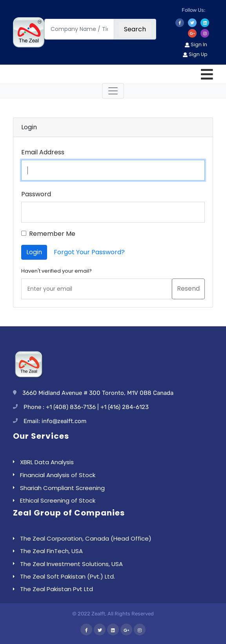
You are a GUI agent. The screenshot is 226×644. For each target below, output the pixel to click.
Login (34, 252)
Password (36, 194)
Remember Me (52, 233)
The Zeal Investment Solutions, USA (71, 564)
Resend (188, 288)
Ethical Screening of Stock (57, 500)
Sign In (196, 44)
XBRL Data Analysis (47, 462)
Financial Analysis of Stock (57, 475)
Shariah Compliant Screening (62, 488)
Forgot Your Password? (89, 252)
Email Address (42, 152)
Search (135, 29)
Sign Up (195, 54)
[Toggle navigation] (113, 91)
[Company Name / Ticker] (79, 29)
